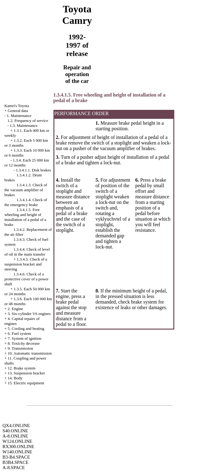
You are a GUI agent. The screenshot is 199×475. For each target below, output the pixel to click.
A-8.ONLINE (15, 436)
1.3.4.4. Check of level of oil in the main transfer (27, 252)
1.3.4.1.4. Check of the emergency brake (25, 202)
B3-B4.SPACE (16, 457)
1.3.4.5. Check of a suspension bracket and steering (25, 264)
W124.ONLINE (17, 441)
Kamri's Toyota (16, 105)
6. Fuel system (19, 333)
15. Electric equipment (26, 383)
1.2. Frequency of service (27, 120)
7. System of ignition (24, 338)
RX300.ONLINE (18, 446)
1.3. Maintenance (23, 125)
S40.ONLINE (15, 430)
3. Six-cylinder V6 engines (29, 313)
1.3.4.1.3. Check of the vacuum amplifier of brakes (25, 190)
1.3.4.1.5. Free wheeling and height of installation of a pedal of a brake (25, 217)
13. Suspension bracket (26, 373)
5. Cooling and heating (26, 328)
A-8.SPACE (13, 467)
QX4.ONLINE (16, 425)
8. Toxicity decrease (24, 343)
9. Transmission (20, 348)
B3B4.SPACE (15, 462)
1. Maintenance (19, 115)
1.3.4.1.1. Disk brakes (33, 170)
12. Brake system (22, 368)
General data (18, 110)
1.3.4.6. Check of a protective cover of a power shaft (26, 279)
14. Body (15, 378)
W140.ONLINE (17, 451)
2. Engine (15, 308)
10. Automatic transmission (30, 353)
